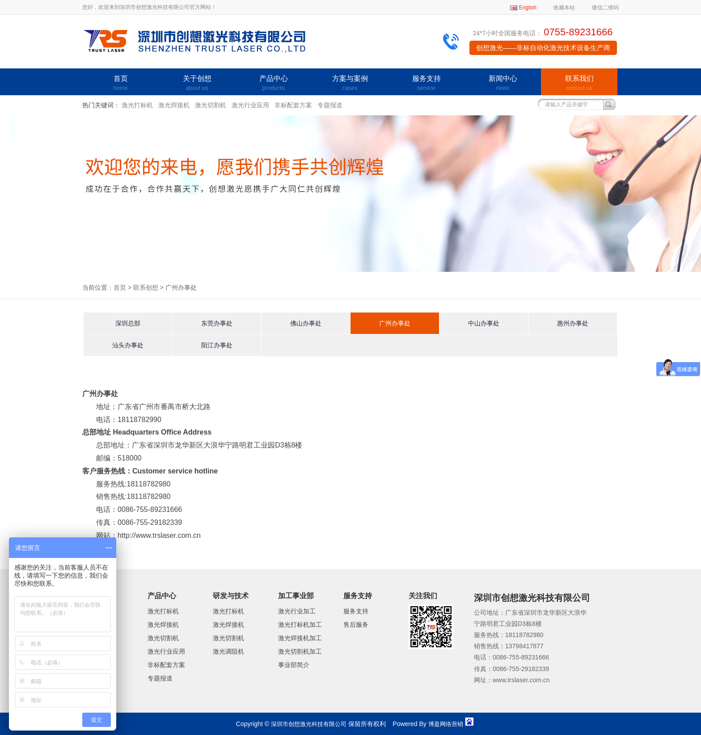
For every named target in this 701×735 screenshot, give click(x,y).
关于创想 (197, 84)
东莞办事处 (216, 323)
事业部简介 (293, 664)
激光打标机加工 (300, 624)
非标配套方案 (293, 105)
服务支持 (426, 84)
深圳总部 (127, 323)
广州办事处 (394, 323)
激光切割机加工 (300, 651)
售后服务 (355, 624)
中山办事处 (483, 323)
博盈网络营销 (445, 724)
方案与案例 (350, 84)
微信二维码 (605, 7)
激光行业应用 (250, 105)
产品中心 (273, 84)
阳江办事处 (216, 345)
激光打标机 (137, 105)
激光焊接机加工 (300, 638)
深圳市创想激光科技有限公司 (308, 724)
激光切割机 (210, 105)
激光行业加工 (297, 611)
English (527, 7)
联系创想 (145, 287)
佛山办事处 (305, 323)
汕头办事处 (128, 345)
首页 (120, 84)
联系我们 (579, 84)
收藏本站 (564, 7)
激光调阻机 (228, 651)
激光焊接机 (174, 105)
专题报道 (329, 105)
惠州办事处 (572, 323)
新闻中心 (503, 84)
